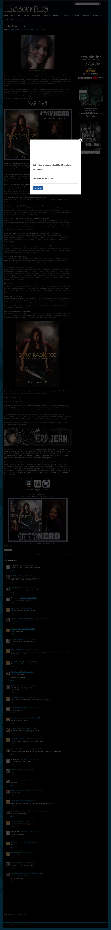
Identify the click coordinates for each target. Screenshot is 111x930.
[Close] (80, 140)
